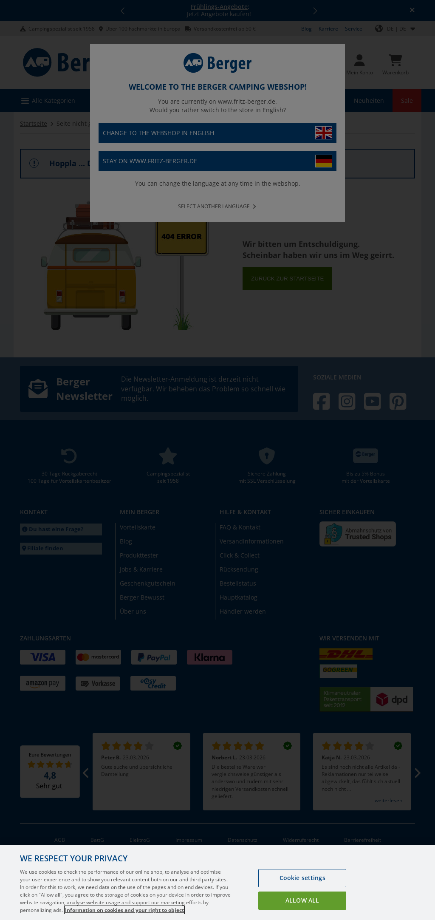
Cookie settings (302, 888)
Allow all (302, 910)
